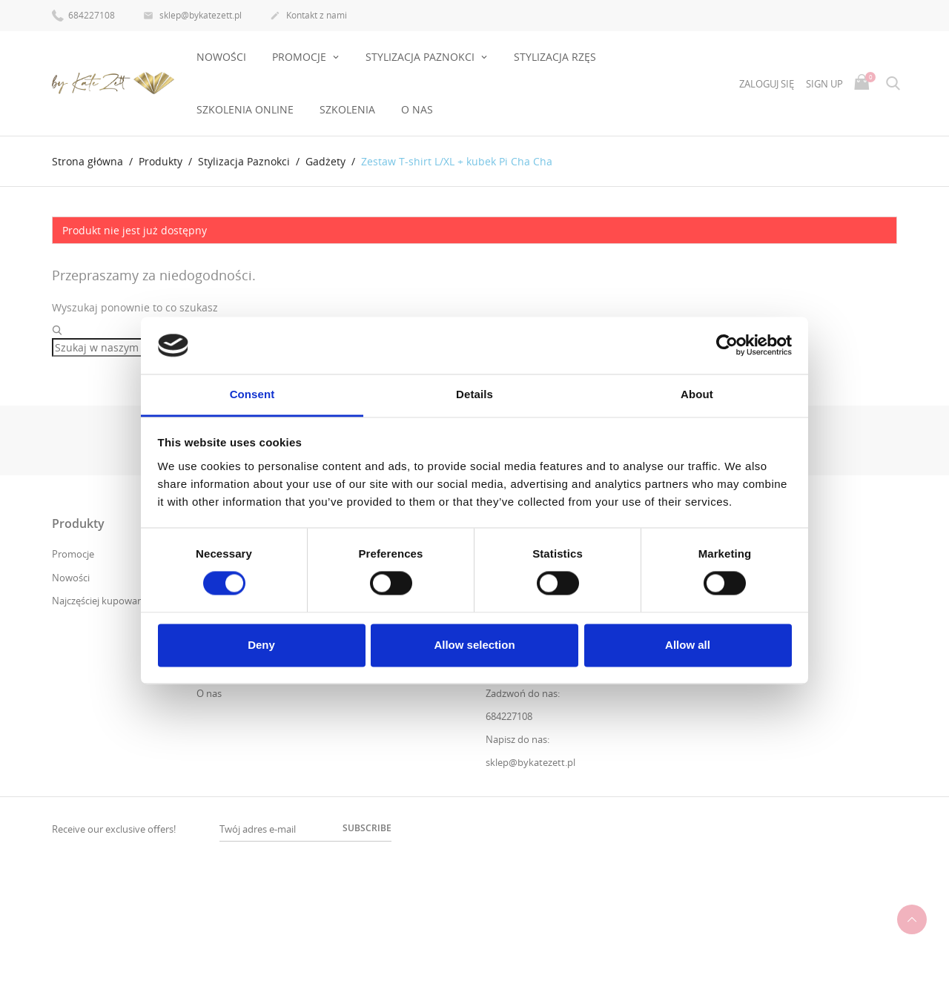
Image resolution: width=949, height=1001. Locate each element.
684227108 (83, 14)
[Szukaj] (123, 347)
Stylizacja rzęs (555, 57)
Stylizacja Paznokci (421, 57)
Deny (261, 644)
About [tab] (697, 394)
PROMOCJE (300, 57)
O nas (417, 109)
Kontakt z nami (308, 16)
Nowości (221, 57)
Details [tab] (474, 394)
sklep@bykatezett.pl (192, 16)
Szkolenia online (245, 109)
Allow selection (474, 644)
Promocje (73, 554)
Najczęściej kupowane (100, 600)
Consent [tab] (252, 394)
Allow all (687, 644)
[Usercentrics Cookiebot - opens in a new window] (727, 345)
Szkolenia (347, 109)
